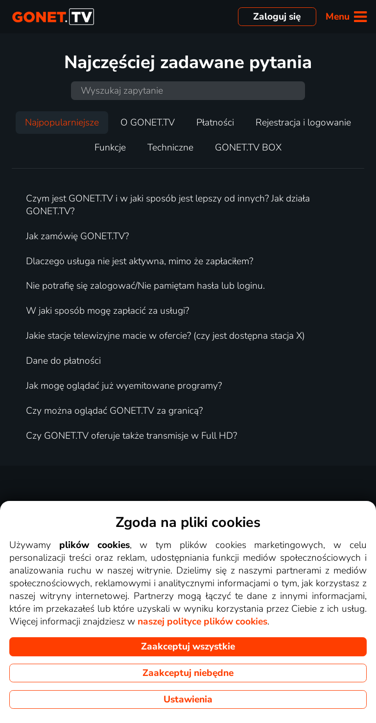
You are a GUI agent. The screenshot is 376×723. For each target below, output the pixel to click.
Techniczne (170, 147)
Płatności (215, 122)
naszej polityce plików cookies (202, 621)
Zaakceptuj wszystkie (188, 646)
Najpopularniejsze (62, 122)
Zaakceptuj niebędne (188, 673)
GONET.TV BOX (248, 147)
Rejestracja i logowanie (303, 122)
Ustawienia (188, 699)
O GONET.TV (147, 122)
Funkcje (110, 147)
